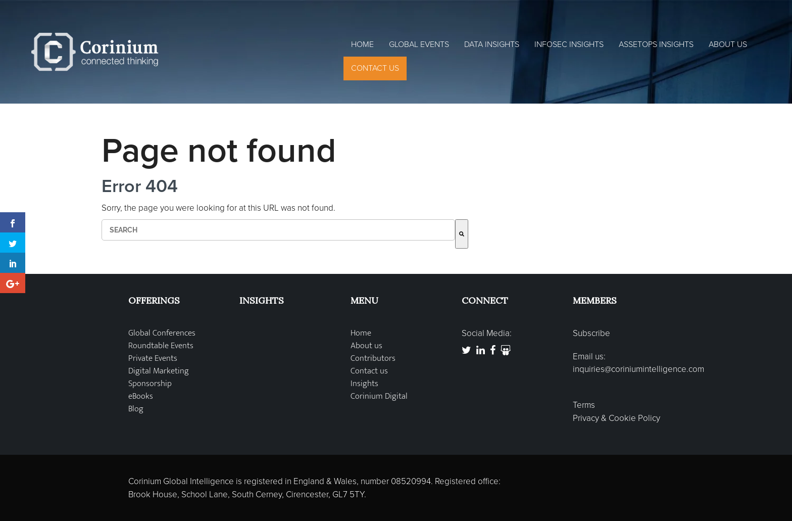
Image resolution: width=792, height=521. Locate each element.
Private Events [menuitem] (152, 358)
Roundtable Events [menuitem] (160, 346)
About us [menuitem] (366, 346)
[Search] (461, 234)
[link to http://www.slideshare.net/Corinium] (506, 350)
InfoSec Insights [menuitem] (569, 44)
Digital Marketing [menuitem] (158, 371)
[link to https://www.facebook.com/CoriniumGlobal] (493, 350)
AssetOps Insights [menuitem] (656, 44)
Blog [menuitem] (135, 409)
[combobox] (278, 230)
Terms (584, 405)
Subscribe (591, 333)
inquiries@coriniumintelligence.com (638, 369)
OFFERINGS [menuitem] (154, 300)
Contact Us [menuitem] (375, 68)
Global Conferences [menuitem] (161, 333)
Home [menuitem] (362, 44)
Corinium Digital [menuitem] (379, 396)
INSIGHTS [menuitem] (261, 300)
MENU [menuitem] (364, 300)
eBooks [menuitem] (140, 396)
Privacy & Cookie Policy (616, 418)
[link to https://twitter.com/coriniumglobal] (466, 350)
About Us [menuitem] (728, 44)
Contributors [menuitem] (373, 358)
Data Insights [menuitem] (491, 44)
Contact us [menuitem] (369, 371)
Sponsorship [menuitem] (150, 383)
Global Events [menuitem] (419, 44)
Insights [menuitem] (364, 383)
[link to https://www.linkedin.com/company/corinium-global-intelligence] (480, 350)
